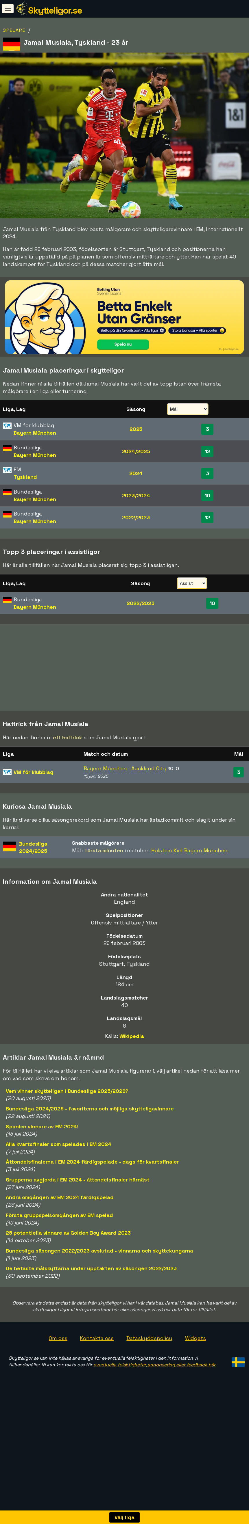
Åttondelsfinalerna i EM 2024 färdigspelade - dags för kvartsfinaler (92, 1203)
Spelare (14, 30)
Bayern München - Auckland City (125, 809)
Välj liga (124, 1517)
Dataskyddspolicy (149, 1379)
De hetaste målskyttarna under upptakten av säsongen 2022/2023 (91, 1309)
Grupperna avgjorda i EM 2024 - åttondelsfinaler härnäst (78, 1221)
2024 (136, 473)
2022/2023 (136, 517)
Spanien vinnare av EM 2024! (42, 1167)
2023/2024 (136, 495)
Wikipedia (131, 1077)
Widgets (195, 1379)
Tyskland (25, 477)
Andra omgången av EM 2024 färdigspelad (60, 1238)
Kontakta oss (97, 1379)
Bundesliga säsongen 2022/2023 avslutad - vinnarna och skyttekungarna (99, 1291)
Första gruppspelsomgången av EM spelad (59, 1256)
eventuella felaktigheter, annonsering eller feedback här (154, 1406)
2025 (136, 429)
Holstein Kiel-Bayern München (189, 891)
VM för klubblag (34, 813)
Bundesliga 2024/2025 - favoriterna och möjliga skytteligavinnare (90, 1150)
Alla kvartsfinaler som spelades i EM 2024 (58, 1185)
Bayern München (35, 432)
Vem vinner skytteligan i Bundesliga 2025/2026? (67, 1132)
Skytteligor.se (55, 10)
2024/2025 (136, 451)
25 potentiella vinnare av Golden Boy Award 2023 (68, 1274)
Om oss (58, 1379)
